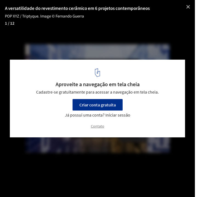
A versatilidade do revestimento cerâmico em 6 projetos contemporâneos (77, 8)
